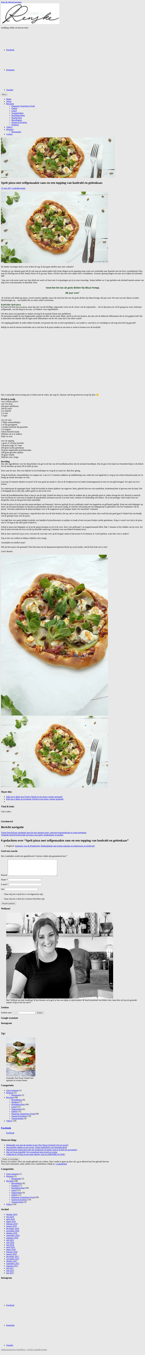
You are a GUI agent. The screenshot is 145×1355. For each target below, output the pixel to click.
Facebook (6, 1131)
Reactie (4, 878)
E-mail (4, 887)
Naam (4, 883)
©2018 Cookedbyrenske (37, 1353)
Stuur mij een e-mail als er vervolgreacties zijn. (23, 897)
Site (2, 892)
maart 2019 (11, 1224)
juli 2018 (10, 1243)
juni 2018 (10, 1245)
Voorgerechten (17, 113)
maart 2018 (11, 1252)
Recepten (10, 104)
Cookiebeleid (61, 1167)
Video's (9, 1124)
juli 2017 (10, 1271)
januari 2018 (11, 1257)
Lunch (14, 111)
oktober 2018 (11, 1236)
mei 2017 (10, 1276)
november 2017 (12, 1262)
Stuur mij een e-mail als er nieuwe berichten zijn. (24, 902)
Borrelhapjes (16, 120)
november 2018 (12, 1234)
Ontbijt (14, 108)
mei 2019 (10, 1220)
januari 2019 (11, 1229)
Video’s (9, 127)
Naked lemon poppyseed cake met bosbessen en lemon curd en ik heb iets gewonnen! (41, 1153)
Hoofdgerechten (18, 115)
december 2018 (12, 1231)
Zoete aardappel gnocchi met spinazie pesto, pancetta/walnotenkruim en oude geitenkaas (43, 832)
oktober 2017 (11, 1264)
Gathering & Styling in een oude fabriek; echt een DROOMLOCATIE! (35, 1157)
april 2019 (10, 1222)
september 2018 (12, 1238)
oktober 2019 (11, 1217)
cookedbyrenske (19, 188)
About (8, 101)
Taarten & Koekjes (19, 122)
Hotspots (10, 129)
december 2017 (12, 1260)
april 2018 (10, 1250)
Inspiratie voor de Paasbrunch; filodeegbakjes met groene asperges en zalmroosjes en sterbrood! (55, 846)
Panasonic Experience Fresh (23, 106)
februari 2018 (11, 1255)
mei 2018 (10, 1248)
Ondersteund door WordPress (13, 1353)
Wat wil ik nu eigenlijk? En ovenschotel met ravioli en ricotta (31, 1155)
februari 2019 (11, 1227)
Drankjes (15, 125)
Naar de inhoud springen (11, 2)
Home (8, 99)
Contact (9, 134)
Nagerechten (16, 118)
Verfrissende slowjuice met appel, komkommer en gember (32, 835)
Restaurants (16, 132)
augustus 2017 (12, 1269)
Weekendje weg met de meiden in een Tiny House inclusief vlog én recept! (37, 1148)
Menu (4, 94)
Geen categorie (12, 1093)
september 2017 (12, 1267)
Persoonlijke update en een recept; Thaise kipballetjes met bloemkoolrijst (36, 1150)
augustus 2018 (12, 1241)
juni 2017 (10, 1274)
